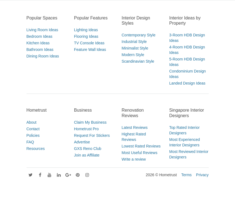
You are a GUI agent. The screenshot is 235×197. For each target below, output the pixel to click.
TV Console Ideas (89, 43)
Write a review (134, 159)
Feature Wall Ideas (90, 49)
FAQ (30, 142)
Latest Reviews (135, 127)
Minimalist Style (135, 48)
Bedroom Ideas (40, 36)
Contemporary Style (139, 35)
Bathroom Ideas (40, 49)
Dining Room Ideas (43, 56)
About (32, 122)
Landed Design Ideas (187, 83)
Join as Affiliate (87, 155)
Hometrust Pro (86, 129)
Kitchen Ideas (38, 43)
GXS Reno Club (87, 148)
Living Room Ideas (42, 30)
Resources (36, 148)
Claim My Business (90, 122)
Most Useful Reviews (140, 152)
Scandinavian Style (138, 61)
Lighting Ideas (86, 30)
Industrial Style (134, 41)
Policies (33, 135)
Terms (186, 175)
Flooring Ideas (86, 36)
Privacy (202, 175)
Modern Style (133, 55)
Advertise (82, 142)
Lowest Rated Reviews (141, 146)
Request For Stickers (92, 135)
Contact (33, 129)
